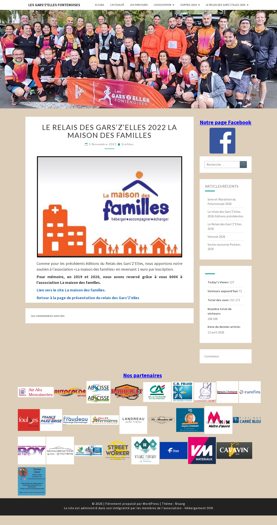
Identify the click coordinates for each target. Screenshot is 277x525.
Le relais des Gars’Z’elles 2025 (225, 5)
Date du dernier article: (224, 327)
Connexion (211, 356)
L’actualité (117, 5)
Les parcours (139, 5)
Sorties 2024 (188, 5)
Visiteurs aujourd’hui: (223, 291)
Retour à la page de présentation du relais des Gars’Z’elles (88, 297)
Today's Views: (218, 282)
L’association (162, 5)
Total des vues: (219, 300)
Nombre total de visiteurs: (220, 311)
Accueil (99, 5)
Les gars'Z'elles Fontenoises (54, 5)
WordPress (151, 504)
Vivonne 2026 (216, 237)
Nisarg (180, 504)
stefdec (127, 144)
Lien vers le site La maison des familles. (71, 289)
